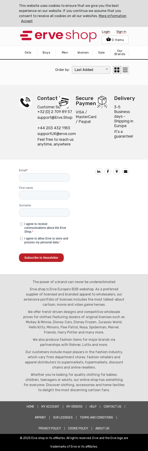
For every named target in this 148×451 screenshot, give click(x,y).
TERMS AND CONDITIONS (96, 417)
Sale (101, 52)
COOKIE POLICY (78, 428)
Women (83, 52)
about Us (102, 428)
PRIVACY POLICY (50, 428)
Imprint (40, 417)
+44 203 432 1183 (53, 128)
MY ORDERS (75, 406)
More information (112, 16)
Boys (46, 52)
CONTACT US (112, 406)
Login (106, 32)
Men (65, 52)
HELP (93, 406)
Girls (28, 52)
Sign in (121, 32)
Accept (27, 21)
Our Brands (119, 52)
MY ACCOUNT (50, 406)
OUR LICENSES (63, 417)
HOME (30, 406)
